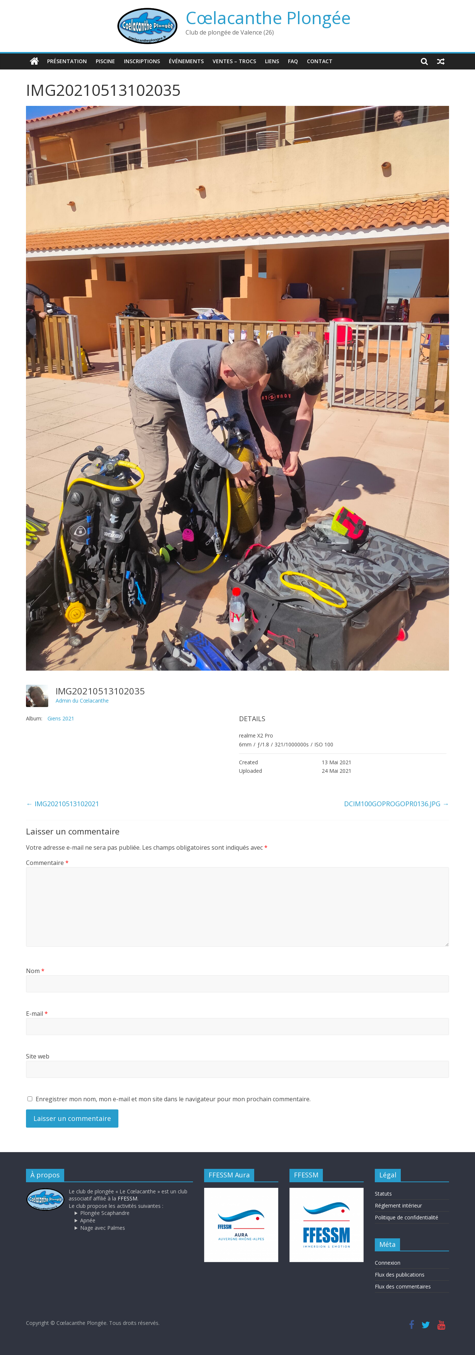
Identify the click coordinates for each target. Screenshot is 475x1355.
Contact (319, 61)
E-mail (37, 1013)
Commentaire (47, 863)
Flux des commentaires (403, 1286)
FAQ (293, 61)
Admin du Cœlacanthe (82, 700)
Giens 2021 (61, 718)
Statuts (383, 1193)
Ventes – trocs (234, 61)
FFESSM (127, 1198)
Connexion (387, 1262)
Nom (35, 971)
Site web (37, 1056)
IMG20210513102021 (62, 803)
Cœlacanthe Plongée (268, 17)
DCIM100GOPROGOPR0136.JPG (396, 803)
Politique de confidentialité (406, 1217)
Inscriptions (142, 61)
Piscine (105, 61)
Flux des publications (400, 1274)
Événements (186, 61)
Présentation (67, 61)
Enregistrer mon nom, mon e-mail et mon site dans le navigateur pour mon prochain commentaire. (173, 1099)
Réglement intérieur (398, 1205)
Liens (272, 61)
